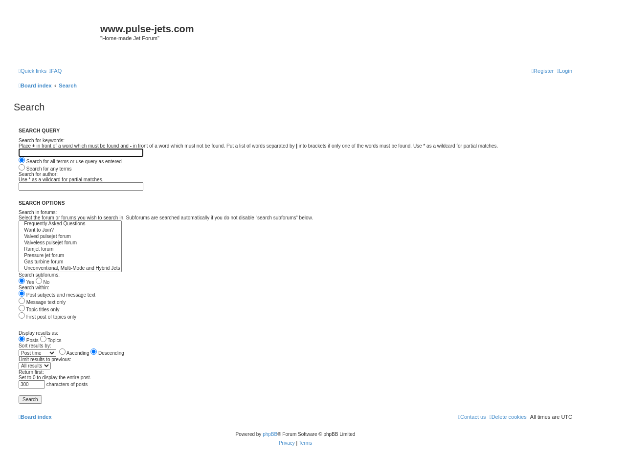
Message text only (42, 302)
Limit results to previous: (45, 359)
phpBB (270, 434)
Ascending (74, 353)
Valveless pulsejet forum (70, 243)
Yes (26, 282)
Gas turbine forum (70, 262)
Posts (29, 340)
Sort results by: (35, 345)
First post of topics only (47, 317)
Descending (107, 353)
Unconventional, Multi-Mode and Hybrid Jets (70, 268)
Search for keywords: (42, 140)
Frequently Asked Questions (70, 224)
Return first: (31, 372)
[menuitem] (55, 71)
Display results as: (38, 333)
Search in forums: (38, 212)
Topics (51, 340)
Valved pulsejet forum (70, 237)
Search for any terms (45, 169)
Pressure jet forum (70, 256)
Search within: (34, 287)
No (43, 282)
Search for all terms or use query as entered (70, 161)
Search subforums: (39, 275)
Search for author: (38, 174)
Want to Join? (70, 230)
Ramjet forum (70, 249)
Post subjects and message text (57, 295)
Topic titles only (39, 309)
